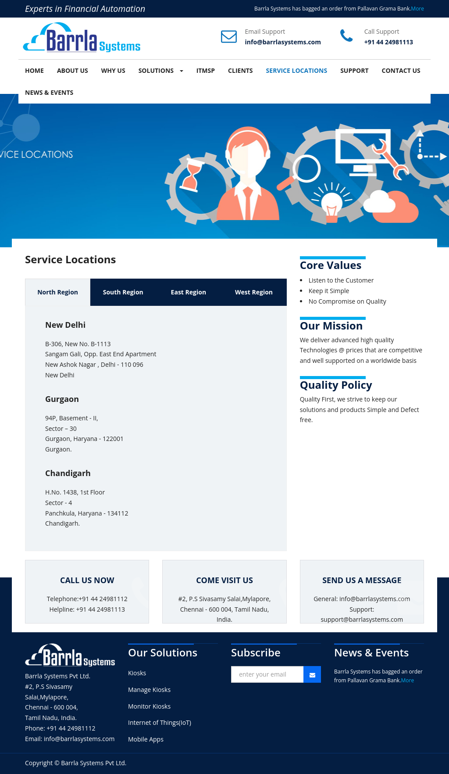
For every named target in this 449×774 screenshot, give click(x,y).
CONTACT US (401, 70)
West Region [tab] (254, 292)
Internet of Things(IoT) (159, 722)
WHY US (113, 70)
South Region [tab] (123, 292)
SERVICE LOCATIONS (297, 70)
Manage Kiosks (149, 689)
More (417, 8)
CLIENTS (240, 70)
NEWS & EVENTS (49, 92)
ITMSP (205, 70)
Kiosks (137, 673)
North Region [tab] (57, 292)
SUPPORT (354, 70)
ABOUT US (72, 70)
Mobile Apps (146, 739)
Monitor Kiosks (149, 706)
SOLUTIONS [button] (161, 70)
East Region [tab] (189, 292)
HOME (34, 70)
